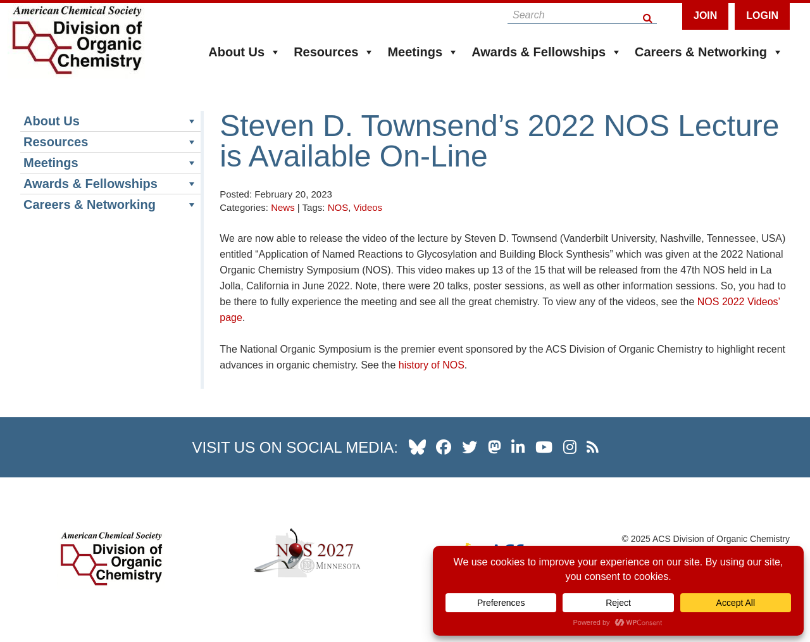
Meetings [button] (423, 52)
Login (762, 15)
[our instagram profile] (570, 447)
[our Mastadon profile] (494, 447)
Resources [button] (334, 52)
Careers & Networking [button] (709, 52)
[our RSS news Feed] (592, 447)
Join (705, 15)
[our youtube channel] (544, 447)
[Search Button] (648, 15)
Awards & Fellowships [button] (546, 52)
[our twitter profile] (469, 447)
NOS (338, 207)
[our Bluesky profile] (417, 447)
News (283, 207)
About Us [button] (244, 52)
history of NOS (431, 365)
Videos (368, 207)
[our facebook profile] (443, 447)
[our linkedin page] (518, 447)
